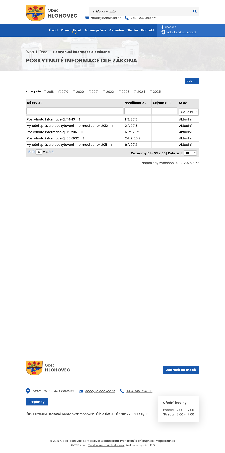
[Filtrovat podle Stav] (189, 110)
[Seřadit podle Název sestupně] (42, 102)
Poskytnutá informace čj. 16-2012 (55, 130)
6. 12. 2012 (132, 130)
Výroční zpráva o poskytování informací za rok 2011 (70, 142)
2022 (110, 91)
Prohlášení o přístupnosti (137, 441)
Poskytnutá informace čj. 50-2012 (56, 136)
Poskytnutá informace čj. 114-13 (54, 117)
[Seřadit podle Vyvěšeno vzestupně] (146, 101)
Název (33, 102)
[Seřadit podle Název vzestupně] (42, 101)
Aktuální (185, 117)
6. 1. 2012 (131, 142)
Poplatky (37, 402)
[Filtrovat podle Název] (75, 110)
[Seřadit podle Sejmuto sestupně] (171, 102)
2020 (80, 91)
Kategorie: (33, 91)
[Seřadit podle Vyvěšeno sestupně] (146, 102)
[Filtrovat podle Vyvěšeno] (138, 110)
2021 (95, 91)
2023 (125, 91)
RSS (192, 80)
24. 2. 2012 (133, 136)
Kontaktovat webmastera (101, 441)
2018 (50, 91)
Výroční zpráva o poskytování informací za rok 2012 (70, 124)
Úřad (43, 52)
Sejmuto (161, 102)
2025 (157, 91)
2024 (141, 91)
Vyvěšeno (134, 102)
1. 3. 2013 (131, 117)
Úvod (30, 52)
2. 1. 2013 (131, 124)
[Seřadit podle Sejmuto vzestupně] (171, 101)
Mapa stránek (165, 441)
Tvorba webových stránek (106, 446)
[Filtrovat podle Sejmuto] (165, 110)
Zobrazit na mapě (180, 370)
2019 (65, 91)
